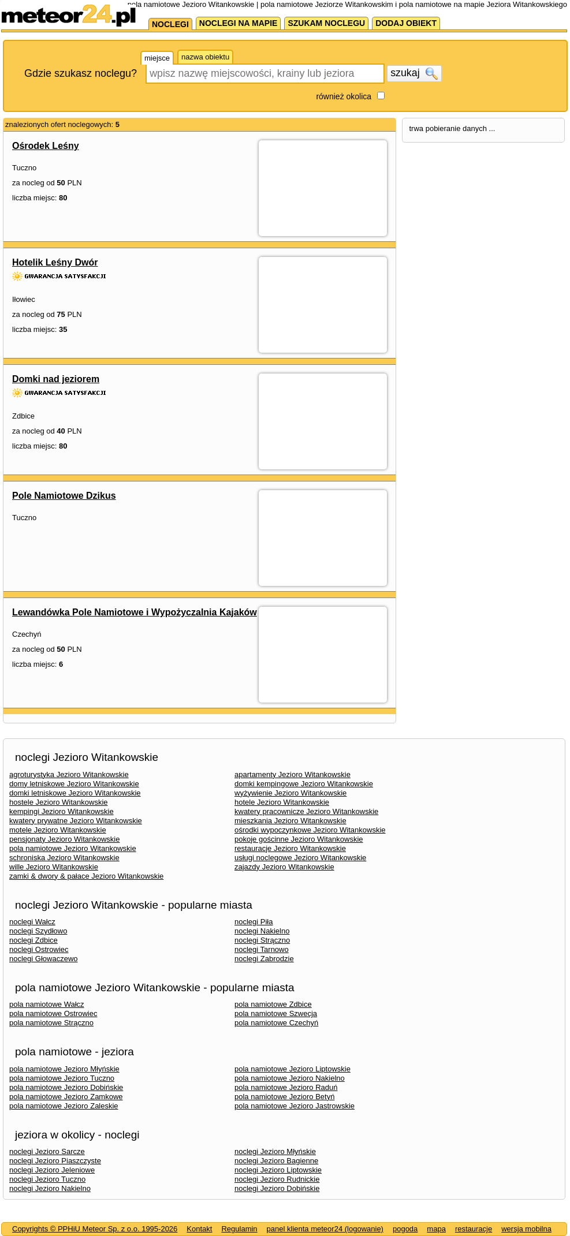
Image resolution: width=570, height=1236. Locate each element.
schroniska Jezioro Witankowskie (64, 857)
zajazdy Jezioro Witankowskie (284, 866)
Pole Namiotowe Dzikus (64, 496)
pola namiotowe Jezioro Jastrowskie (294, 1105)
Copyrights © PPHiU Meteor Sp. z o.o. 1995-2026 (94, 1228)
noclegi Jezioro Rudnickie (276, 1179)
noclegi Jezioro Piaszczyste (55, 1160)
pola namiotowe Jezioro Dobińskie (66, 1087)
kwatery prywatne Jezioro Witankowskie (75, 820)
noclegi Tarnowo (261, 949)
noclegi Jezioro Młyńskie (275, 1151)
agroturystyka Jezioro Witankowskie (69, 774)
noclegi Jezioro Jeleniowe (52, 1170)
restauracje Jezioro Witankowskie (290, 848)
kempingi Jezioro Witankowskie (61, 811)
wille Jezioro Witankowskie (53, 866)
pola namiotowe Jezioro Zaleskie (63, 1105)
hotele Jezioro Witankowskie (281, 802)
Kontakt (199, 1228)
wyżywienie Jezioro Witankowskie (290, 793)
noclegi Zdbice (33, 940)
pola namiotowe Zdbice (273, 1004)
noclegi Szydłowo (38, 931)
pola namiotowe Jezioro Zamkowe (66, 1096)
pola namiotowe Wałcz (46, 1004)
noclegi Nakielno (261, 931)
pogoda (405, 1228)
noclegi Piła (253, 921)
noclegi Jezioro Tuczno (47, 1179)
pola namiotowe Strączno (51, 1022)
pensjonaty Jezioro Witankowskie (64, 839)
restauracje (473, 1228)
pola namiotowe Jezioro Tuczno (61, 1078)
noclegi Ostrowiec (39, 949)
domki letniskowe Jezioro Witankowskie (75, 793)
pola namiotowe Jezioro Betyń (284, 1096)
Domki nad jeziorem (55, 379)
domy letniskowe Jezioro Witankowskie (74, 783)
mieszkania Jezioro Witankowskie (290, 820)
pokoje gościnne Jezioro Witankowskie (298, 839)
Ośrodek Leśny (45, 146)
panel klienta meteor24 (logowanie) (325, 1228)
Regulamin (239, 1228)
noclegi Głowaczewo (43, 958)
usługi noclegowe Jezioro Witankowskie (300, 857)
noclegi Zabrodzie (264, 958)
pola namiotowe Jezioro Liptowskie (292, 1069)
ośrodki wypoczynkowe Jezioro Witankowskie (310, 830)
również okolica (343, 96)
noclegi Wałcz (32, 921)
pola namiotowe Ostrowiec (53, 1013)
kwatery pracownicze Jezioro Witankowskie (306, 811)
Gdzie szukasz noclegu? (80, 73)
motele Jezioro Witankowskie (57, 830)
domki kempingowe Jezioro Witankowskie (303, 783)
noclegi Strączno (262, 940)
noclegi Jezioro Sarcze (47, 1151)
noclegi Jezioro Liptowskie (278, 1170)
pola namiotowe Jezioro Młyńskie (64, 1069)
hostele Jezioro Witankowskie (58, 802)
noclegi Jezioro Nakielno (50, 1188)
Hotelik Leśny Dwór (55, 262)
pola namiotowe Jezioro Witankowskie (72, 848)
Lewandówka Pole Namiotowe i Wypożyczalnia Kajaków (134, 612)
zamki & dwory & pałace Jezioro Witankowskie (86, 876)
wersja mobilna (526, 1228)
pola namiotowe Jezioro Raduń (286, 1087)
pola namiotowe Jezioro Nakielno (289, 1078)
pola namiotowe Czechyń (276, 1022)
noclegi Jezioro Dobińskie (276, 1188)
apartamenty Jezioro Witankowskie (292, 774)
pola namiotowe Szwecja (275, 1013)
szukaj (414, 73)
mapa (436, 1228)
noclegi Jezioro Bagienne (276, 1160)
